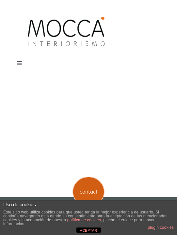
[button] (88, 192)
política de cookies (84, 220)
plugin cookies (161, 227)
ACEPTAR (88, 230)
